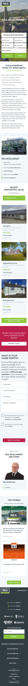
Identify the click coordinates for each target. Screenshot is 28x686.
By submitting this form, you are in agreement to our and (14, 417)
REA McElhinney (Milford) (13, 35)
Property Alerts (14, 343)
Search (7, 55)
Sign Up (14, 636)
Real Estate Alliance (14, 670)
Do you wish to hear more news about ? (14, 425)
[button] (14, 50)
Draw (20, 55)
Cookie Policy (14, 674)
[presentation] (12, 431)
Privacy (14, 678)
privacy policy (17, 419)
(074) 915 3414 (8, 171)
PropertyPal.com (14, 682)
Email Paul (7, 487)
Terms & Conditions (14, 676)
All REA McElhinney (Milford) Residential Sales (14, 320)
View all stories (14, 582)
